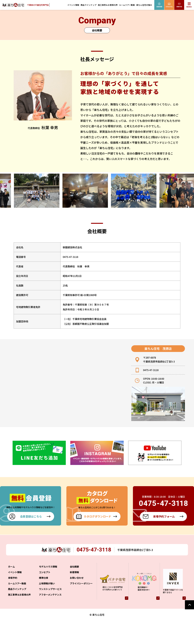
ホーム (11, 567)
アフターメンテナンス (50, 595)
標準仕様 (43, 578)
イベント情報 (73, 4)
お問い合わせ (77, 578)
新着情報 (74, 572)
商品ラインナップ (88, 4)
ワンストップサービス (50, 589)
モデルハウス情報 (48, 567)
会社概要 (74, 567)
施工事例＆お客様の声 (108, 4)
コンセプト (44, 572)
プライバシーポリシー (81, 584)
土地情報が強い (47, 584)
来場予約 (12, 578)
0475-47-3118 (96, 550)
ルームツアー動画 (127, 4)
